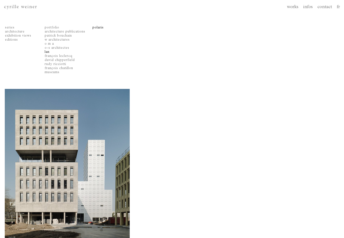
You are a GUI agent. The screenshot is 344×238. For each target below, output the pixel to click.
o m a (49, 44)
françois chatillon (59, 68)
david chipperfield (60, 60)
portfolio (52, 27)
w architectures (57, 40)
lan (47, 52)
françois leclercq (58, 56)
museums (52, 72)
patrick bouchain (58, 36)
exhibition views (18, 36)
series (10, 27)
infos (308, 7)
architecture (15, 31)
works (292, 7)
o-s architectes (57, 48)
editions (11, 40)
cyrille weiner (20, 7)
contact (324, 7)
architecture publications (65, 31)
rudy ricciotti (55, 64)
